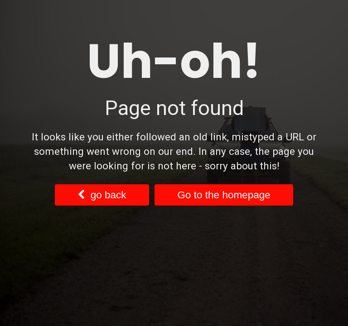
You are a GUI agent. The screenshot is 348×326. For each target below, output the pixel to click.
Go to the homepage (224, 195)
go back (101, 195)
